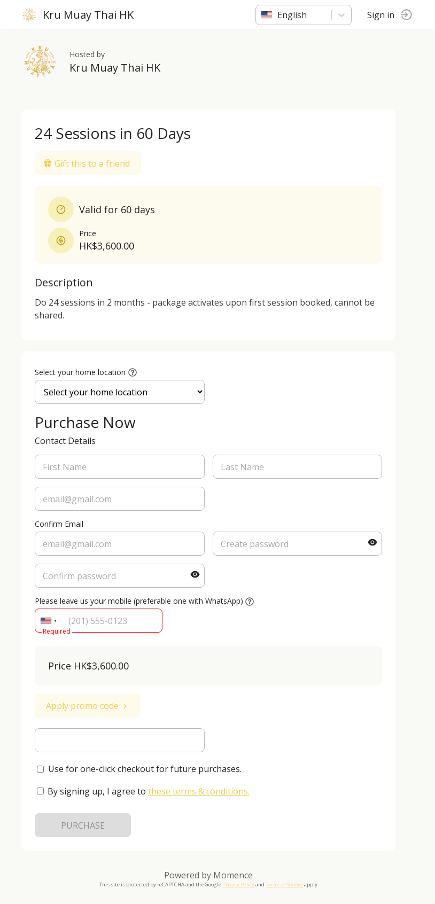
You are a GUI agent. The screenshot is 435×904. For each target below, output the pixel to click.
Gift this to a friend (86, 163)
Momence (233, 875)
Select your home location (80, 372)
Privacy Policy (238, 884)
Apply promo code (87, 706)
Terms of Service (284, 884)
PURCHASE (83, 825)
